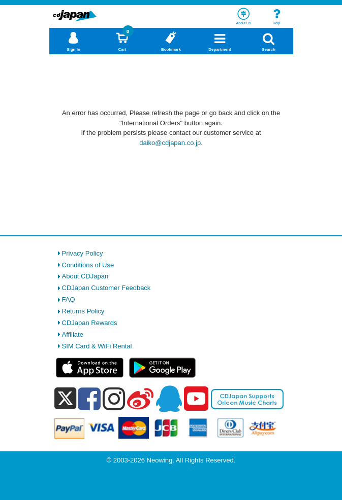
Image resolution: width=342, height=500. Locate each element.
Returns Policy (83, 311)
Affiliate (72, 334)
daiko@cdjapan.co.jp (170, 143)
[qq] (169, 398)
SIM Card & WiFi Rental (97, 346)
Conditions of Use (88, 265)
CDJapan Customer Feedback (106, 288)
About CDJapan (85, 276)
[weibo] (140, 398)
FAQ (68, 299)
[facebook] (89, 398)
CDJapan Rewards (89, 323)
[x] (65, 399)
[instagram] (114, 398)
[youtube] (196, 399)
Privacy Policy (82, 253)
